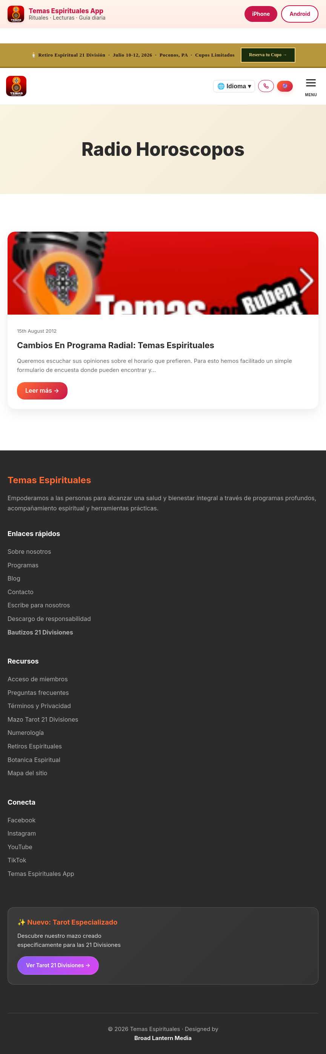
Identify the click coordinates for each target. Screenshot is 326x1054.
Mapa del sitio (27, 773)
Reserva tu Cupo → (268, 54)
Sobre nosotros (29, 551)
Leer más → (42, 390)
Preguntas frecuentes (38, 692)
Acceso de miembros (38, 679)
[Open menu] (311, 86)
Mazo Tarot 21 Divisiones (43, 719)
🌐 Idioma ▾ (234, 86)
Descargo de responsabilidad (49, 618)
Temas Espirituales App (41, 873)
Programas (23, 565)
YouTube (20, 847)
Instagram (22, 833)
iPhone (261, 14)
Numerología (26, 732)
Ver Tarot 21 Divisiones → (58, 965)
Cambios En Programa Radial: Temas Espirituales (115, 345)
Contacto (21, 592)
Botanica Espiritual (34, 760)
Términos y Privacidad (39, 706)
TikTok (17, 860)
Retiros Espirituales (35, 746)
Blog (14, 578)
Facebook (21, 820)
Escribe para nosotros (39, 605)
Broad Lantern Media (163, 1038)
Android (299, 14)
